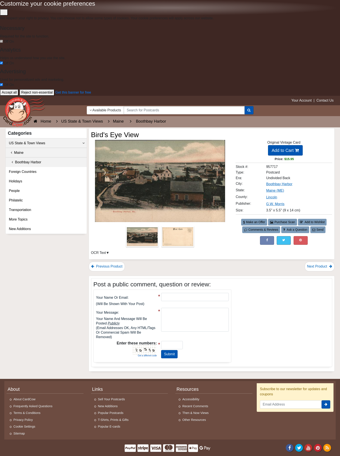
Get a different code (147, 355)
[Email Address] (291, 404)
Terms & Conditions (27, 413)
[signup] (326, 404)
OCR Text (98, 253)
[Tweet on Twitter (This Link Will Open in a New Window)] (284, 240)
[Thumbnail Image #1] (142, 238)
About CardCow (24, 399)
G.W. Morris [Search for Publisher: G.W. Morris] (275, 204)
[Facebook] (289, 447)
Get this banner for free (73, 92)
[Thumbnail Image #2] (177, 238)
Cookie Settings (24, 426)
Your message (107, 312)
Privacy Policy (23, 420)
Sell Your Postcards (111, 399)
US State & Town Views (47, 143)
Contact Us (324, 100)
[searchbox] (184, 110)
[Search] (249, 110)
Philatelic (16, 200)
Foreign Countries (22, 172)
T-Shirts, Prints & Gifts (113, 420)
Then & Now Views (195, 413)
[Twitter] (299, 447)
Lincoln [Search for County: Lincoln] (271, 197)
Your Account (301, 100)
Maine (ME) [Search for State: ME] (275, 190)
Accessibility (190, 399)
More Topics (18, 219)
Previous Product (107, 266)
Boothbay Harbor (25, 162)
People (14, 191)
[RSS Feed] (327, 447)
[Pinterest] (317, 447)
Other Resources (194, 420)
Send (318, 229)
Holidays (15, 181)
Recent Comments (195, 406)
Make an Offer (254, 222)
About (14, 389)
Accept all (9, 92)
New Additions (20, 229)
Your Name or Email (112, 297)
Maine (16, 152)
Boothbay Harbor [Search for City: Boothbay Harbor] (279, 184)
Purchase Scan (282, 222)
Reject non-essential (37, 92)
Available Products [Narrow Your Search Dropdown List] (105, 110)
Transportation (20, 210)
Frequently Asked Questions (32, 406)
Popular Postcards (111, 413)
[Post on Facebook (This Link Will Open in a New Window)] (267, 240)
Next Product (319, 266)
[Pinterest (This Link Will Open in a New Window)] (301, 240)
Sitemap (19, 433)
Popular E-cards (109, 426)
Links (97, 389)
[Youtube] (308, 447)
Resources (188, 389)
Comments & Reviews (261, 229)
